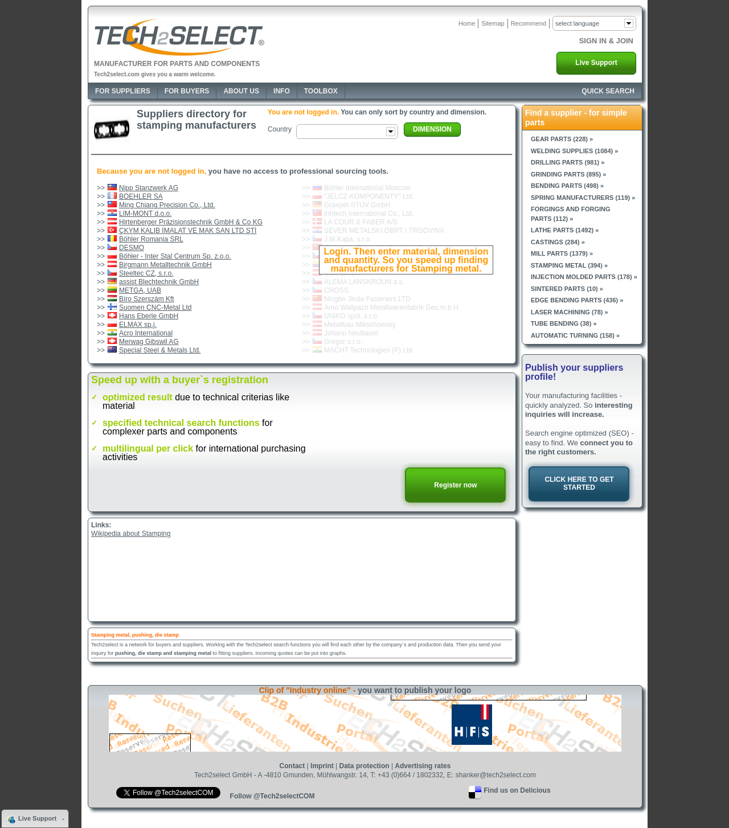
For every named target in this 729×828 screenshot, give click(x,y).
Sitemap (492, 23)
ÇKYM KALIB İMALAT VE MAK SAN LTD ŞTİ (187, 231)
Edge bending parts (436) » (577, 300)
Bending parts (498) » (567, 185)
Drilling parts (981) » (567, 162)
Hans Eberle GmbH (148, 316)
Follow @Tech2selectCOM (272, 796)
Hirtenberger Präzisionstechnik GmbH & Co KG (191, 222)
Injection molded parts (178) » (584, 276)
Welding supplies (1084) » (574, 150)
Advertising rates (422, 766)
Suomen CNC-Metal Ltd (155, 307)
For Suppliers (122, 91)
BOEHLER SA (141, 196)
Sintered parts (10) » (567, 288)
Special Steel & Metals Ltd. (159, 350)
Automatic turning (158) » (575, 335)
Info (281, 91)
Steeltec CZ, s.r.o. (146, 273)
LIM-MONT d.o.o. (145, 214)
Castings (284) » (558, 242)
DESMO (131, 248)
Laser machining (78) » (569, 312)
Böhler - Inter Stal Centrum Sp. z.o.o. (175, 256)
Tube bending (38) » (564, 323)
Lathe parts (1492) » (565, 230)
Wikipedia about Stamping (130, 534)
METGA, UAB (140, 290)
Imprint (322, 766)
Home (466, 23)
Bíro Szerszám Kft (146, 299)
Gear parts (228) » (562, 139)
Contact (292, 766)
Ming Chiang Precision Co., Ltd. (167, 205)
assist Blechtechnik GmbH (159, 282)
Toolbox (321, 91)
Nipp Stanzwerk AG (148, 188)
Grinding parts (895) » (568, 174)
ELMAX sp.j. (138, 325)
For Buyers (187, 91)
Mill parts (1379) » (562, 253)
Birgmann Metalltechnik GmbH (165, 265)
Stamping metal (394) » (569, 265)
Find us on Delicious (517, 790)
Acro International (146, 333)
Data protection (364, 766)
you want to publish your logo (414, 690)
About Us (241, 91)
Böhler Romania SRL (151, 239)
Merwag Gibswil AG (149, 342)
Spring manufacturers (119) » (583, 197)
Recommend (528, 23)
